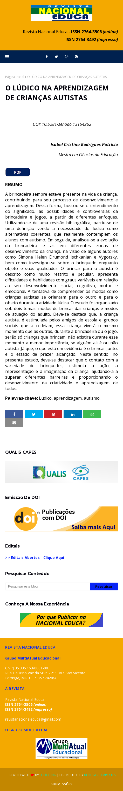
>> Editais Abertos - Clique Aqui (34, 557)
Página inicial (14, 77)
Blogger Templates (99, 775)
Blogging (48, 775)
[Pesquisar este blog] (47, 586)
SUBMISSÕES (61, 784)
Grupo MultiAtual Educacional (32, 658)
